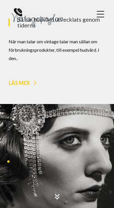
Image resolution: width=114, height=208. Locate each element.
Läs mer (19, 82)
